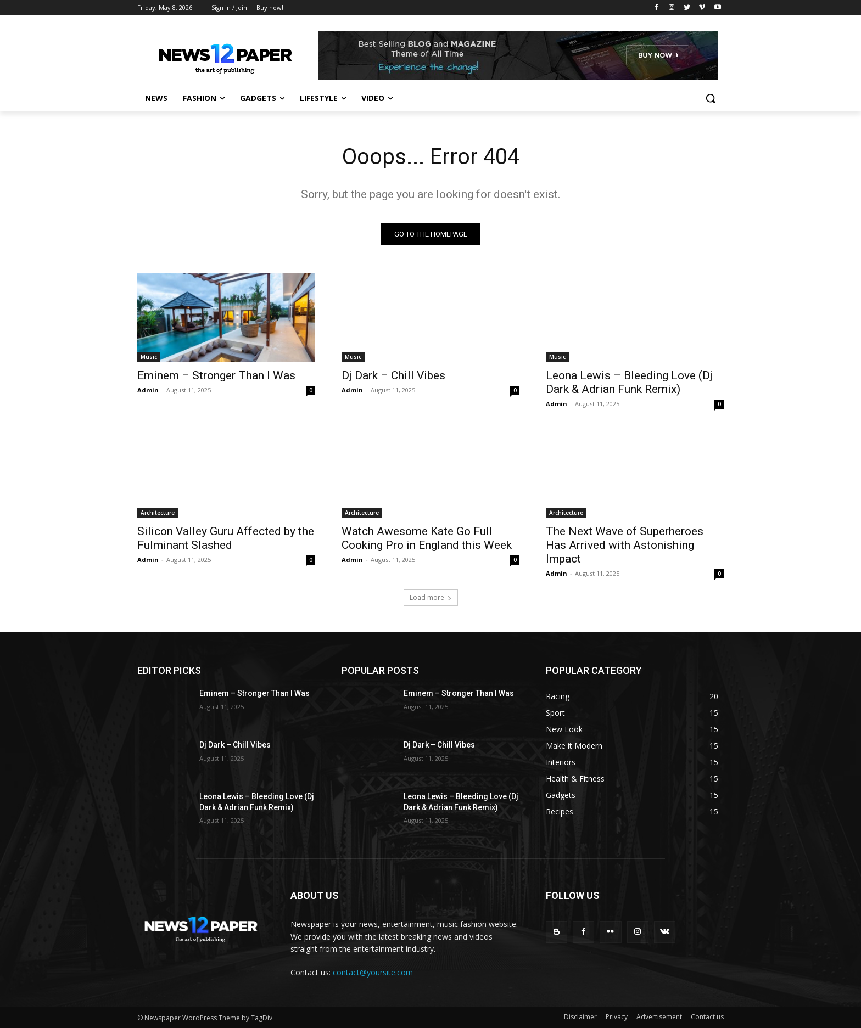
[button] (710, 98)
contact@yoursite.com (373, 972)
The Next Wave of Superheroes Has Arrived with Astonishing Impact (624, 545)
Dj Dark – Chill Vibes (393, 375)
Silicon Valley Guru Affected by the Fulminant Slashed (225, 538)
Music (149, 357)
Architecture (158, 512)
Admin (148, 390)
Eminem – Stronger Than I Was (216, 375)
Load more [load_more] (431, 597)
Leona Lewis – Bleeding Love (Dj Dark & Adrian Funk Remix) (629, 382)
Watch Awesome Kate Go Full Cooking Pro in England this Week (427, 538)
